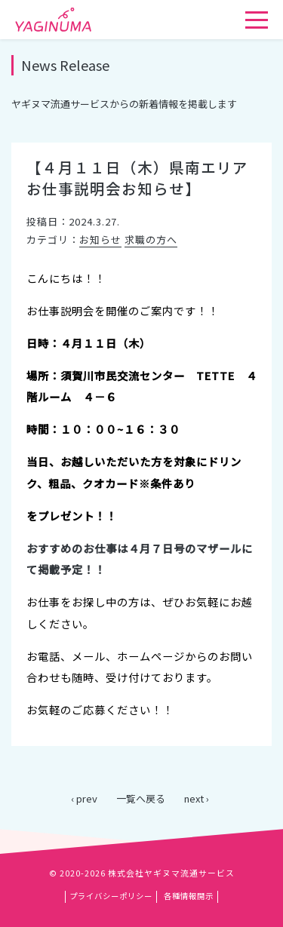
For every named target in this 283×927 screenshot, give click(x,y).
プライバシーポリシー (110, 895)
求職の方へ (151, 239)
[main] (141, 423)
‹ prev (84, 798)
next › (196, 798)
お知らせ (100, 239)
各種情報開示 (189, 895)
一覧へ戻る (140, 798)
